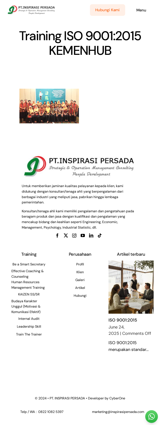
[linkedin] (91, 235)
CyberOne (117, 398)
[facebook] (57, 235)
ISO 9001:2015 (122, 320)
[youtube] (83, 235)
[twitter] (66, 235)
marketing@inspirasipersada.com (118, 412)
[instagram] (74, 235)
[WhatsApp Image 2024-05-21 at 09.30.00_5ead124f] (31, 6)
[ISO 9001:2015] (131, 287)
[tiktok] (100, 235)
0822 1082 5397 (50, 412)
